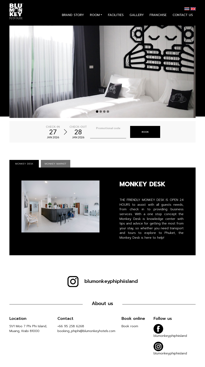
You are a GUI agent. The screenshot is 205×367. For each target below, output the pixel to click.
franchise (158, 17)
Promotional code (108, 128)
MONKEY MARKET (55, 164)
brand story (73, 17)
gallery (137, 17)
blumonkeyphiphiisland (102, 281)
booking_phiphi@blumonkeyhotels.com (86, 331)
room (95, 17)
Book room (130, 326)
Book (145, 131)
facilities (116, 17)
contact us (183, 17)
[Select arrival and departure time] (65, 132)
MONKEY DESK (24, 164)
